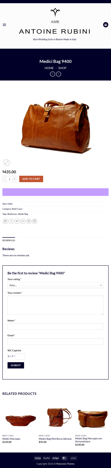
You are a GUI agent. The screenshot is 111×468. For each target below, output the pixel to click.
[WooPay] (55, 192)
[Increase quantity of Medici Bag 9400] (15, 179)
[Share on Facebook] (11, 221)
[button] (4, 25)
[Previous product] (58, 74)
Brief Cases (17, 209)
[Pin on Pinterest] (28, 221)
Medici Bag (23, 214)
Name (11, 320)
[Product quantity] (9, 179)
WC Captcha (14, 350)
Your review (15, 292)
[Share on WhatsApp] (5, 221)
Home (49, 68)
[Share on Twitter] (17, 221)
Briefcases (12, 214)
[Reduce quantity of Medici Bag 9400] (4, 179)
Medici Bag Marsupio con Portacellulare (88, 440)
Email (11, 335)
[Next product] (52, 74)
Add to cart (31, 178)
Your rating (14, 279)
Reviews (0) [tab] (8, 240)
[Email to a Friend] (23, 221)
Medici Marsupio (11, 438)
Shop (62, 68)
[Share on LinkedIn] (34, 221)
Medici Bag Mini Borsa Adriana (55, 438)
